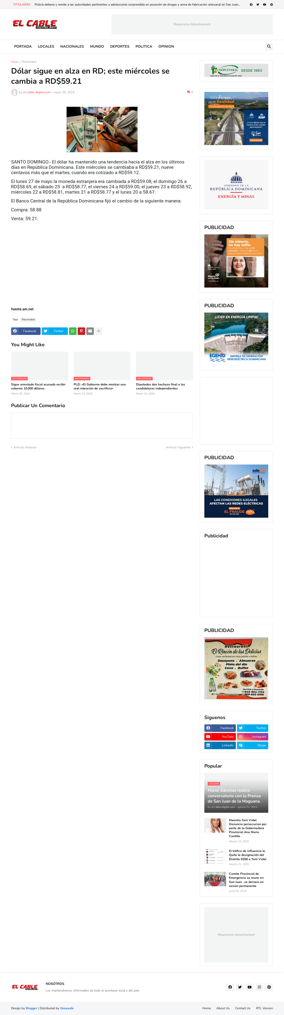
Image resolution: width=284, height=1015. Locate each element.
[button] (269, 47)
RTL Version (264, 1008)
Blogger (31, 1008)
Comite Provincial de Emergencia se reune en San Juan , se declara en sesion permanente (246, 880)
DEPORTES (119, 46)
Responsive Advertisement (192, 24)
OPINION (166, 46)
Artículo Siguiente (178, 447)
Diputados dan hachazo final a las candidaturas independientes (160, 387)
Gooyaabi (67, 1008)
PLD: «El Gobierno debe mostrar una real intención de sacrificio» (100, 387)
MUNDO (97, 46)
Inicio (14, 62)
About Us (223, 1008)
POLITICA (144, 46)
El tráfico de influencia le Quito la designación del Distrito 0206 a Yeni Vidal (247, 855)
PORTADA (23, 46)
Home (206, 1008)
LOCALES (46, 46)
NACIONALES (72, 46)
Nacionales (29, 62)
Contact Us (242, 1008)
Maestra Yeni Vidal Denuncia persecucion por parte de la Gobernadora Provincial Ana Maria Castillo (247, 828)
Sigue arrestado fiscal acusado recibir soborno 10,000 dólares (38, 387)
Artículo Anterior (25, 447)
